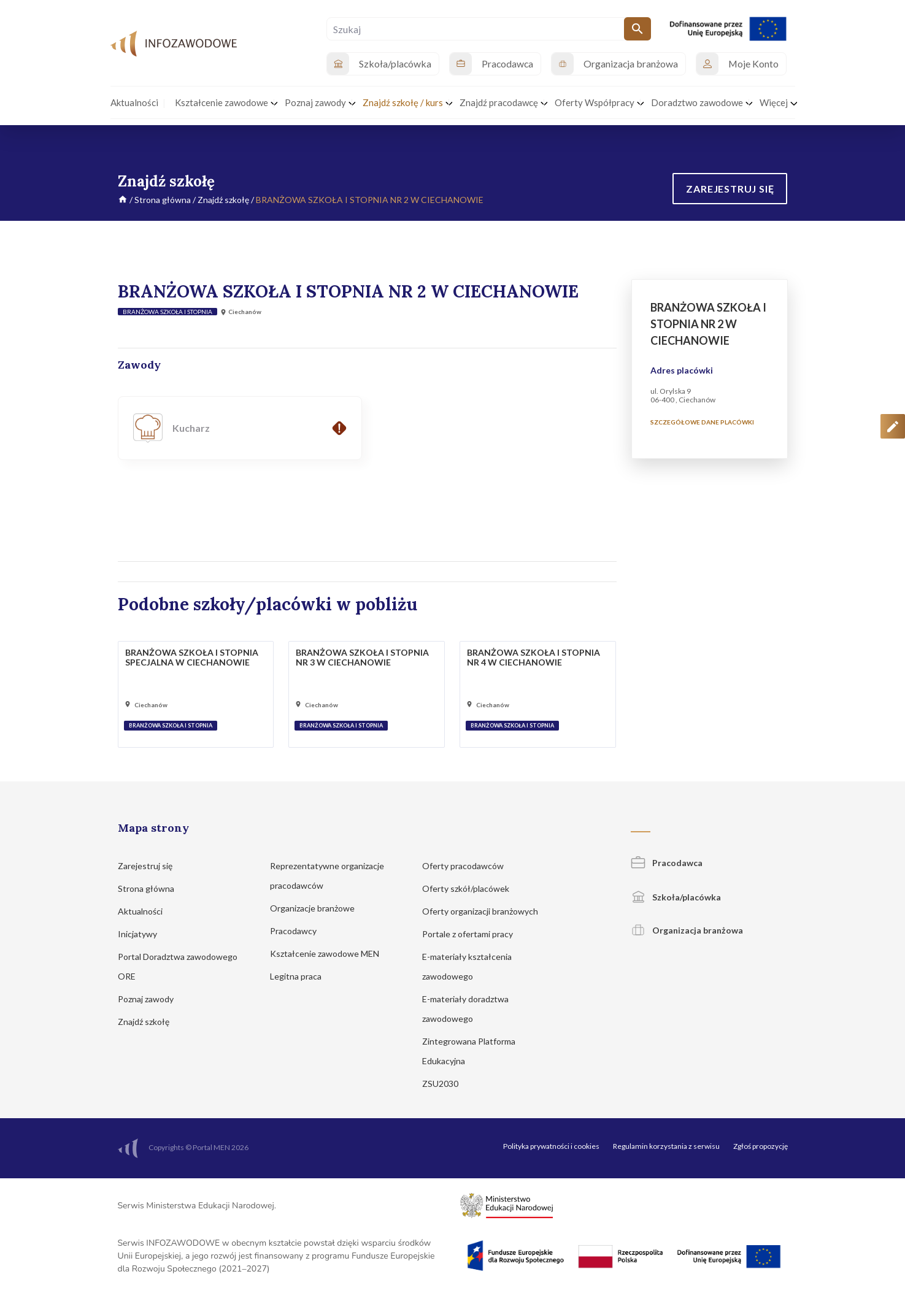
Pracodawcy (299, 931)
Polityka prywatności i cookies (551, 1146)
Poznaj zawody (151, 999)
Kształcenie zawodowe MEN (330, 953)
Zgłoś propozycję (760, 1146)
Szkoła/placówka (676, 897)
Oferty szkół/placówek (471, 888)
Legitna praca (296, 976)
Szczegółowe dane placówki (702, 422)
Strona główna (162, 199)
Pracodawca (667, 863)
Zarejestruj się (151, 866)
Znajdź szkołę (223, 199)
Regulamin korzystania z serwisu (666, 1146)
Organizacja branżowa (687, 930)
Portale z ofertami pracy (473, 934)
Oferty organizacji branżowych (486, 911)
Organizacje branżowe (318, 908)
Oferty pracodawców (468, 866)
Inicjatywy (143, 934)
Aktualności (146, 911)
